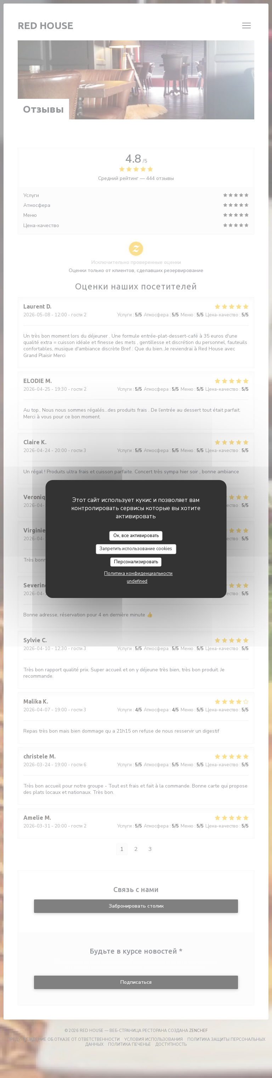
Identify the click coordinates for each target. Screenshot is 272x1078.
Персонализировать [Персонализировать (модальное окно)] (136, 562)
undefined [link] (137, 581)
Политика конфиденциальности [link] (138, 573)
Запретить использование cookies (136, 549)
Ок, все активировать (136, 535)
